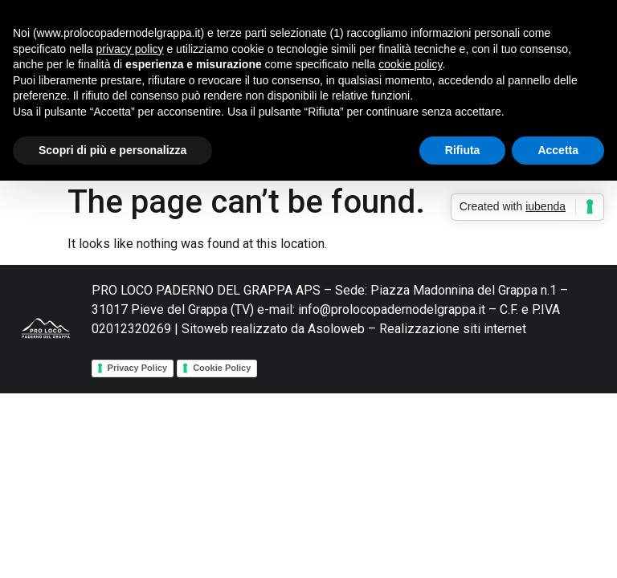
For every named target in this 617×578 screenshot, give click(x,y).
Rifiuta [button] (462, 150)
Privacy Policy (138, 367)
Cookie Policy (222, 367)
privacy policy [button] (130, 49)
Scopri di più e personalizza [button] (112, 150)
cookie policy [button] (410, 64)
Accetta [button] (557, 150)
